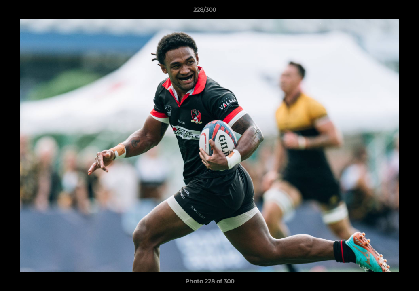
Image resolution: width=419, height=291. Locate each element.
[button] (385, 11)
